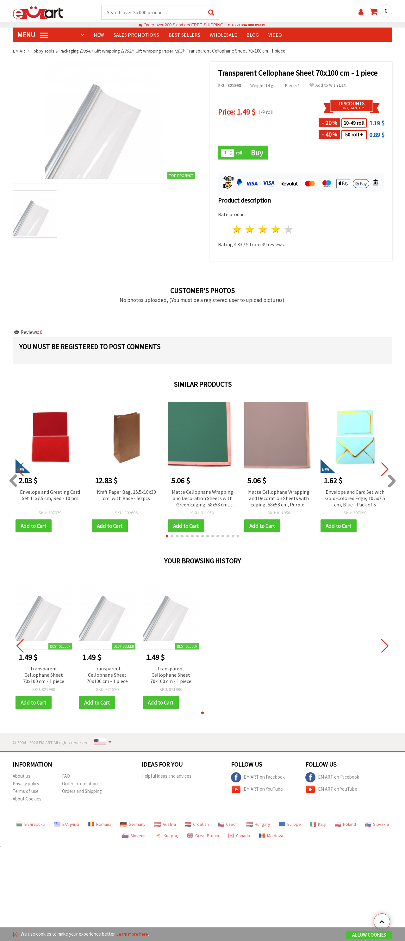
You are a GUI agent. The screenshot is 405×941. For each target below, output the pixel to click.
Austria (165, 825)
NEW (99, 35)
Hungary (258, 825)
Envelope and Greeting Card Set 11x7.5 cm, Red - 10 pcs (50, 495)
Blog (252, 35)
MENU (32, 35)
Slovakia (377, 825)
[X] (15, 934)
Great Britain (203, 837)
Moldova (271, 837)
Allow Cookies (369, 935)
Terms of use (26, 792)
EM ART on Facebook (258, 779)
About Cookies (27, 800)
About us (21, 777)
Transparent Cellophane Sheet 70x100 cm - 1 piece (43, 675)
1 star (237, 230)
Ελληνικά (66, 825)
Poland (345, 825)
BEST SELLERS (184, 35)
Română (99, 825)
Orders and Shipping (82, 792)
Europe (290, 825)
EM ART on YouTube (257, 791)
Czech (228, 825)
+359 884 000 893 (246, 25)
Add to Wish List (327, 85)
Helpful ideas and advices (166, 777)
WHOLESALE (223, 35)
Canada (239, 837)
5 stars (288, 230)
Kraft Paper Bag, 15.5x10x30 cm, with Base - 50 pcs (126, 495)
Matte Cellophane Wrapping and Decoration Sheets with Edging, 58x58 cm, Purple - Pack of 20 (278, 499)
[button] (167, 537)
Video (275, 35)
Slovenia (134, 837)
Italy (318, 825)
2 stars (250, 230)
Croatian (197, 825)
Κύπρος (166, 837)
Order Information (80, 785)
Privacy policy (26, 785)
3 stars (263, 230)
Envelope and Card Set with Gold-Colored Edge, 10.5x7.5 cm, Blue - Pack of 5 (355, 498)
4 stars (275, 230)
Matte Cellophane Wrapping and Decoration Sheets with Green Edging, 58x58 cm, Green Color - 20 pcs (202, 499)
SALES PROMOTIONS (136, 35)
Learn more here (133, 934)
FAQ (66, 777)
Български (30, 825)
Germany (133, 825)
